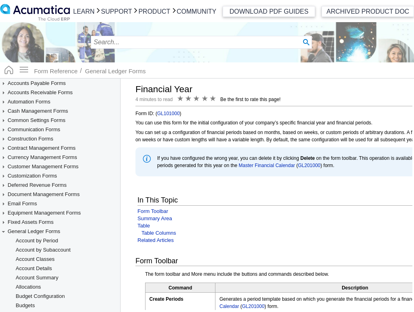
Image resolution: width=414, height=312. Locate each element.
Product (154, 11)
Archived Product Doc (367, 11)
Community (197, 11)
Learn (83, 11)
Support (116, 11)
